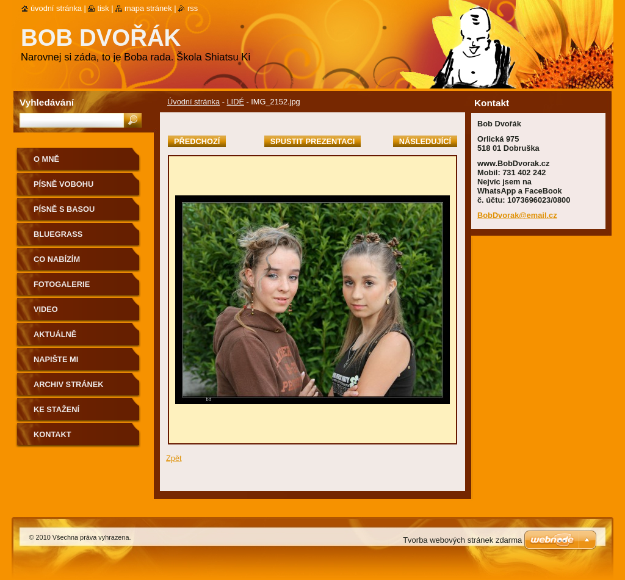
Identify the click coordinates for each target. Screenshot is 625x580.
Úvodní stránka (193, 101)
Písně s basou (64, 209)
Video (46, 309)
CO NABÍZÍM (57, 259)
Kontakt (52, 434)
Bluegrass (58, 234)
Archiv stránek (68, 384)
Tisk (103, 8)
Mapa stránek (148, 8)
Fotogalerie (62, 284)
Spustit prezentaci (312, 141)
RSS (192, 8)
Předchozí (197, 141)
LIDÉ (235, 101)
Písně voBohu (63, 184)
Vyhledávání (47, 102)
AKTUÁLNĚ (55, 334)
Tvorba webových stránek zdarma (462, 540)
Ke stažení (56, 409)
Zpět (174, 458)
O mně (46, 159)
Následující (425, 141)
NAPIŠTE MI (56, 359)
